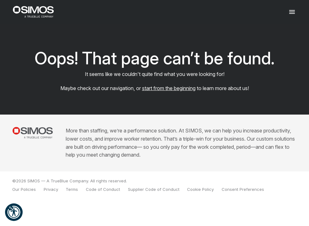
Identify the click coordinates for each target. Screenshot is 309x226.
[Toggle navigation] (292, 11)
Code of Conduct (103, 189)
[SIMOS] (33, 12)
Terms (72, 189)
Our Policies (24, 189)
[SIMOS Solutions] (32, 132)
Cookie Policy (200, 189)
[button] (14, 212)
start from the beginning (169, 88)
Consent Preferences (243, 189)
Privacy (51, 189)
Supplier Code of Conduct (153, 189)
